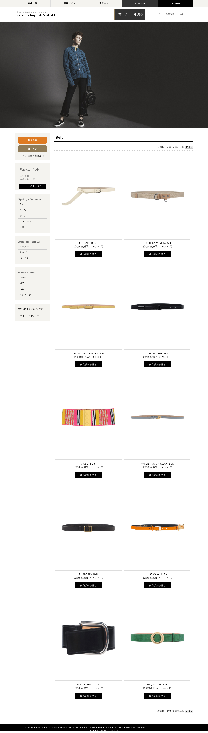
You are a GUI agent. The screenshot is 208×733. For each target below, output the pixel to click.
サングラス (25, 295)
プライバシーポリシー (28, 315)
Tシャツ (24, 204)
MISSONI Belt (88, 464)
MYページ (140, 3)
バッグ (23, 277)
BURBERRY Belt (88, 574)
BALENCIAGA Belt (157, 353)
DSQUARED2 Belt (157, 684)
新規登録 (32, 140)
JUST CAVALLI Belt (157, 574)
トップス (24, 252)
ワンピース (25, 221)
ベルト (23, 289)
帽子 (22, 283)
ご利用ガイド (68, 3)
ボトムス (24, 258)
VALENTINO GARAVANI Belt (88, 353)
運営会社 (104, 3)
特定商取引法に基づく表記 (30, 309)
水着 (22, 227)
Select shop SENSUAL (36, 15)
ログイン (32, 149)
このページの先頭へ (178, 727)
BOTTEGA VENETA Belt (157, 243)
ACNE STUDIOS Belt (88, 684)
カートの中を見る (32, 186)
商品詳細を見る (88, 254)
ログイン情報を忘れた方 (31, 155)
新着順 (170, 147)
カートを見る (134, 14)
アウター (24, 246)
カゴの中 (175, 3)
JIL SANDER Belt (88, 243)
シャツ (23, 210)
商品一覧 (32, 3)
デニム (23, 215)
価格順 (160, 147)
